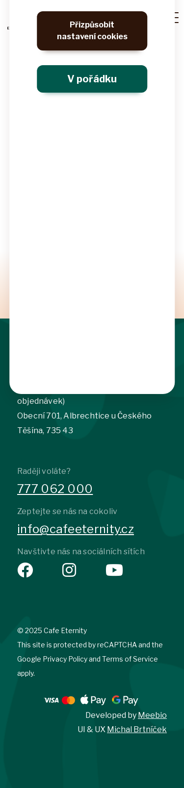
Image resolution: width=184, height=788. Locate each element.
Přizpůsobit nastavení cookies (92, 30)
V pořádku (92, 79)
